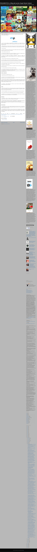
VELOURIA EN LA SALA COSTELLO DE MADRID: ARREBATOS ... (31, 504)
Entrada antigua (22, 122)
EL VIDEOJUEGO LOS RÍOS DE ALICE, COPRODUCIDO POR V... (31, 457)
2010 (27, 546)
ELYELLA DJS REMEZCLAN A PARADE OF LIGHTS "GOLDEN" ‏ (31, 508)
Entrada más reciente (4, 122)
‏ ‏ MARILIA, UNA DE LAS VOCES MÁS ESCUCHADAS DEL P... (31, 490)
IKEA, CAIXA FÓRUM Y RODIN (32, 237)
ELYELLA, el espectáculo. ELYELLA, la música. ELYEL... (31, 510)
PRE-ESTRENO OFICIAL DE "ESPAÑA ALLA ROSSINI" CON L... (31, 475)
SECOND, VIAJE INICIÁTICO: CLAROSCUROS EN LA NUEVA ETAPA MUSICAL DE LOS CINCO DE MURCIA (32, 249)
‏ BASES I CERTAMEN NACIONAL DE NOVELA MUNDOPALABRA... (31, 482)
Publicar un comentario (4, 119)
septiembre (29, 440)
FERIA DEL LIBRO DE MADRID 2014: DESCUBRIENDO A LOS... (31, 485)
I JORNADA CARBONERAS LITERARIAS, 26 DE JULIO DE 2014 (31, 481)
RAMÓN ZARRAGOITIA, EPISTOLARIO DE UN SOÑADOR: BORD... (31, 463)
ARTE (27, 413)
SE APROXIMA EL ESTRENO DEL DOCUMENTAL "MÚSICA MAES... (31, 501)
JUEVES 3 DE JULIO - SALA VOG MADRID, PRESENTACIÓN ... (31, 450)
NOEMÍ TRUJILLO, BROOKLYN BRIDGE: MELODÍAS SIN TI (30, 456)
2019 (27, 432)
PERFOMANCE (28, 419)
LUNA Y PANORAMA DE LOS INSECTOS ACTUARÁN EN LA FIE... (31, 487)
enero (28, 542)
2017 (27, 434)
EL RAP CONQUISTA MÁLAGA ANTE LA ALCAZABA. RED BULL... (31, 534)
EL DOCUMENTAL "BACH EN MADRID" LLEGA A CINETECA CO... (31, 484)
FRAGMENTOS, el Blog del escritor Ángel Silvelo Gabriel (16, 3)
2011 (27, 545)
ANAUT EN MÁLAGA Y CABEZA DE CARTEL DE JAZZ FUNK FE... (31, 460)
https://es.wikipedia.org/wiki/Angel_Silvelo (30, 321)
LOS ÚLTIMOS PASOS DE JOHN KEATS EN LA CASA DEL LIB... (31, 478)
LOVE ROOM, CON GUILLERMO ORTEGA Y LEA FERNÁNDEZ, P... (31, 464)
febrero (28, 541)
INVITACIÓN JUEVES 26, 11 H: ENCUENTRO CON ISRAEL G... (31, 459)
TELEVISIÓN (27, 422)
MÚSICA (27, 418)
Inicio (14, 122)
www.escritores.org (34, 316)
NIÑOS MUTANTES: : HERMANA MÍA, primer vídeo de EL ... (31, 518)
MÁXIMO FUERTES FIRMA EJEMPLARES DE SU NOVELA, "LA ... (31, 493)
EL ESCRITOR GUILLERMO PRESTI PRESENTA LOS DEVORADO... (31, 525)
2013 (27, 543)
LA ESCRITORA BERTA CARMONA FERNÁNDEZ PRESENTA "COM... (31, 522)
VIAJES (27, 423)
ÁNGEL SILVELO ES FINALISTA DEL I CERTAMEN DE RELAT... (31, 532)
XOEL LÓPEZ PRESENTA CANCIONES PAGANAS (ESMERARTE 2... (30, 467)
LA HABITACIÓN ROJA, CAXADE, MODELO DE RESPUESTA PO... (31, 465)
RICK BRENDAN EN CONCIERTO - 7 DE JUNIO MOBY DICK (31, 515)
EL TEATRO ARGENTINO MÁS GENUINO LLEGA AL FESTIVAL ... (31, 495)
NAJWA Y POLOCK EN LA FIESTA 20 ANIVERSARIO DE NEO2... (31, 491)
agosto (28, 441)
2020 (27, 431)
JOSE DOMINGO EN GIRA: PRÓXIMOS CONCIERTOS (30, 453)
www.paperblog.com (31, 317)
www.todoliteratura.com (28, 318)
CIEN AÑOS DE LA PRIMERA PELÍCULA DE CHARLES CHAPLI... (31, 519)
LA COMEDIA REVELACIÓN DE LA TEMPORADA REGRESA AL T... (31, 470)
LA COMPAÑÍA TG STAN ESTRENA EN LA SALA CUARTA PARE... (31, 513)
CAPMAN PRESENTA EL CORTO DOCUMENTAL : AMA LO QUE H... (31, 455)
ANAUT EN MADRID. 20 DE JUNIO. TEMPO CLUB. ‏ (31, 507)
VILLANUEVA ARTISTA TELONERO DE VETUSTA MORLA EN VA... (31, 496)
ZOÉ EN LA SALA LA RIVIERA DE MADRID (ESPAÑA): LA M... (31, 531)
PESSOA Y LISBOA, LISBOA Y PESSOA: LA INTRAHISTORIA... (31, 469)
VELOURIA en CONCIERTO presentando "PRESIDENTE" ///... (31, 516)
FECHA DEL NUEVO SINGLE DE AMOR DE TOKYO (30, 473)
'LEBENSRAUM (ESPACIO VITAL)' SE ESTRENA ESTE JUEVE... (31, 528)
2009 (27, 547)
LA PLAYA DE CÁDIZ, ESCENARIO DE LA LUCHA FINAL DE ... (31, 502)
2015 (27, 436)
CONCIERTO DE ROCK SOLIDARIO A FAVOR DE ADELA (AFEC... (31, 535)
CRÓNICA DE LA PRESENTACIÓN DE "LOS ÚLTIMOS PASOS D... (31, 505)
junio (28, 443)
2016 (27, 435)
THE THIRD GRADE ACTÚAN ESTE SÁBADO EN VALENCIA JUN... (31, 529)
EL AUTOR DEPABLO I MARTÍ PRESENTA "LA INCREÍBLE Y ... (31, 524)
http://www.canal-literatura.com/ (29, 291)
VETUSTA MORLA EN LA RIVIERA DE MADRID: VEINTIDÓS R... (31, 499)
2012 (27, 544)
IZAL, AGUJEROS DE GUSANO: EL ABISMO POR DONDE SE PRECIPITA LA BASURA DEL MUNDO (32, 245)
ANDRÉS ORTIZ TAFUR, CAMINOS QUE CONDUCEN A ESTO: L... (31, 472)
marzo (28, 540)
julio (28, 442)
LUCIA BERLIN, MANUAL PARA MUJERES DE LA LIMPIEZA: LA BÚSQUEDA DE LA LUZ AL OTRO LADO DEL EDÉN (32, 261)
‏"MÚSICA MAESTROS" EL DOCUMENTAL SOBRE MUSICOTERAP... (30, 512)
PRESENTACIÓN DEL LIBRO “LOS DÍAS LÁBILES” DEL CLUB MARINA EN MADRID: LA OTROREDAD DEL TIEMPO (32, 257)
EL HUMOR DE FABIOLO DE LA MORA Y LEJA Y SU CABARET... (31, 521)
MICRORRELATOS (28, 417)
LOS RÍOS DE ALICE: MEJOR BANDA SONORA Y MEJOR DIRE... (31, 446)
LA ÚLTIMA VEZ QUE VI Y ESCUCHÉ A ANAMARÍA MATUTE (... (31, 444)
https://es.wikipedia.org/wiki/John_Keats (30, 323)
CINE (26, 414)
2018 (27, 433)
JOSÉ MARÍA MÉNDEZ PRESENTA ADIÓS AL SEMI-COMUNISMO (31, 526)
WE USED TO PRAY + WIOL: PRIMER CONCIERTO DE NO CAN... (31, 452)
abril (28, 539)
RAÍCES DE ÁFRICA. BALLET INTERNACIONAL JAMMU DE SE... (31, 488)
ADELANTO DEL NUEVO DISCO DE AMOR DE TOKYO (31, 449)
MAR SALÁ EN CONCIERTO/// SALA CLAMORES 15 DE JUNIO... (31, 498)
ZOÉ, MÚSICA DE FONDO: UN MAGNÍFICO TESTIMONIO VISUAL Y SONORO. (32, 242)
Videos (27, 289)
